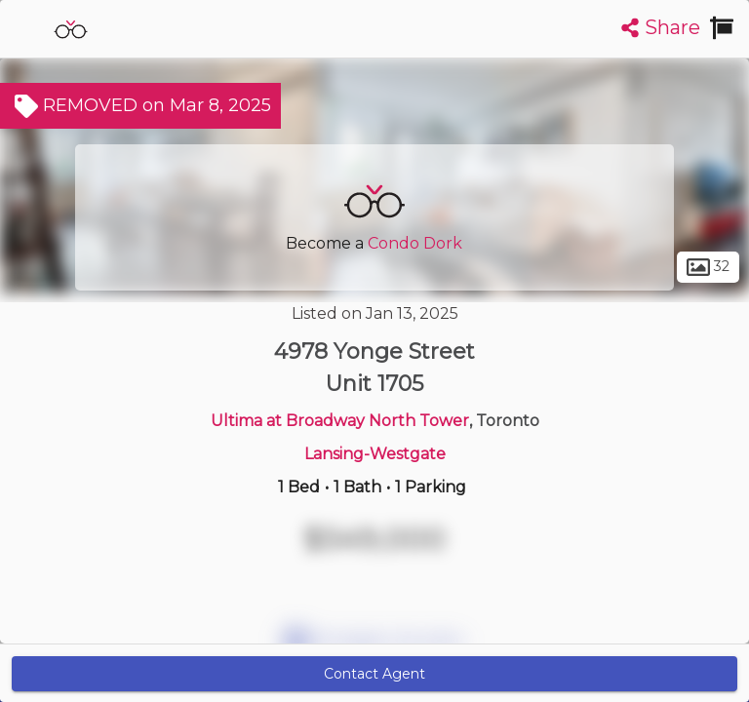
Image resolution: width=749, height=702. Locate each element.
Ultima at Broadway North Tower (340, 420)
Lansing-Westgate (375, 454)
